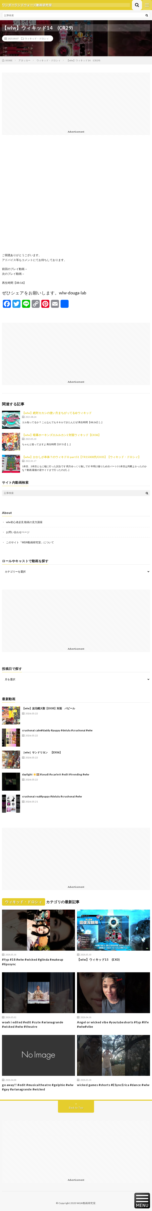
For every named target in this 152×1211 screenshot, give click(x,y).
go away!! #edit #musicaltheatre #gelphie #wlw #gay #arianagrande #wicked (38, 1087)
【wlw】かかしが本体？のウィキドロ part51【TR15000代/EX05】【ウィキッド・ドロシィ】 (81, 457)
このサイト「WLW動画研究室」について (30, 542)
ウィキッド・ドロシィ (37, 38)
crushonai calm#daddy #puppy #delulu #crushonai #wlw (57, 730)
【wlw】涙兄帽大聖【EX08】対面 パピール (48, 708)
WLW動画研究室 (86, 1203)
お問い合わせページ (17, 532)
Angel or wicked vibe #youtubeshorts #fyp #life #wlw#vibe (113, 1024)
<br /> (76, 197)
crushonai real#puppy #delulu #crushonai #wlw (52, 796)
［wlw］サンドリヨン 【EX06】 (42, 752)
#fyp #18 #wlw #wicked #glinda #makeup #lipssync (32, 962)
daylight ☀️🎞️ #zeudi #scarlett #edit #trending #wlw (55, 774)
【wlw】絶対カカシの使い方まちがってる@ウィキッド (57, 413)
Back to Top (76, 1107)
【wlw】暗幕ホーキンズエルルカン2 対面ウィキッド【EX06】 (61, 435)
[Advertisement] (76, 100)
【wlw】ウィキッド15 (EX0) (98, 959)
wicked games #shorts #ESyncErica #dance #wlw (113, 1085)
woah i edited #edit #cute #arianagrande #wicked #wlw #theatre (32, 1024)
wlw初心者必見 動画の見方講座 (24, 522)
